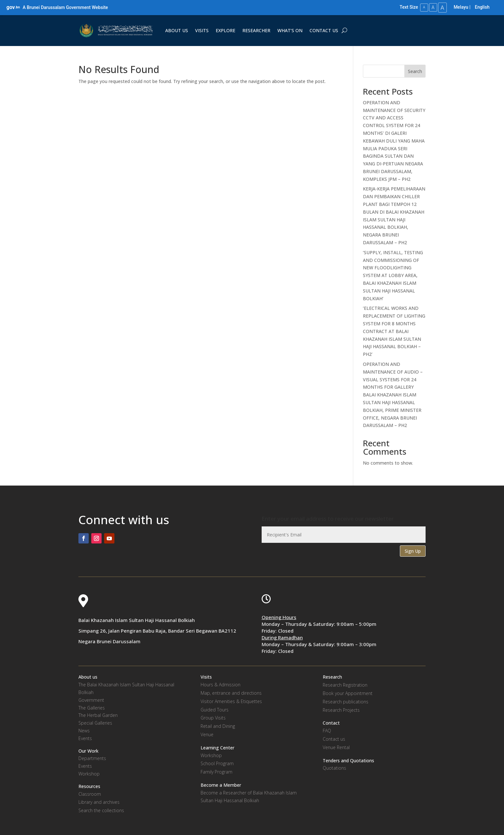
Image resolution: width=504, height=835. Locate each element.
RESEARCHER (256, 30)
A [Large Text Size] (442, 7)
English (482, 7)
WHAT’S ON (289, 30)
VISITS (202, 30)
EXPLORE (225, 30)
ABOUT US (176, 30)
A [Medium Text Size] (431, 7)
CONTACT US (324, 30)
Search (415, 71)
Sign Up (413, 550)
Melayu (461, 7)
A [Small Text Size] (422, 7)
